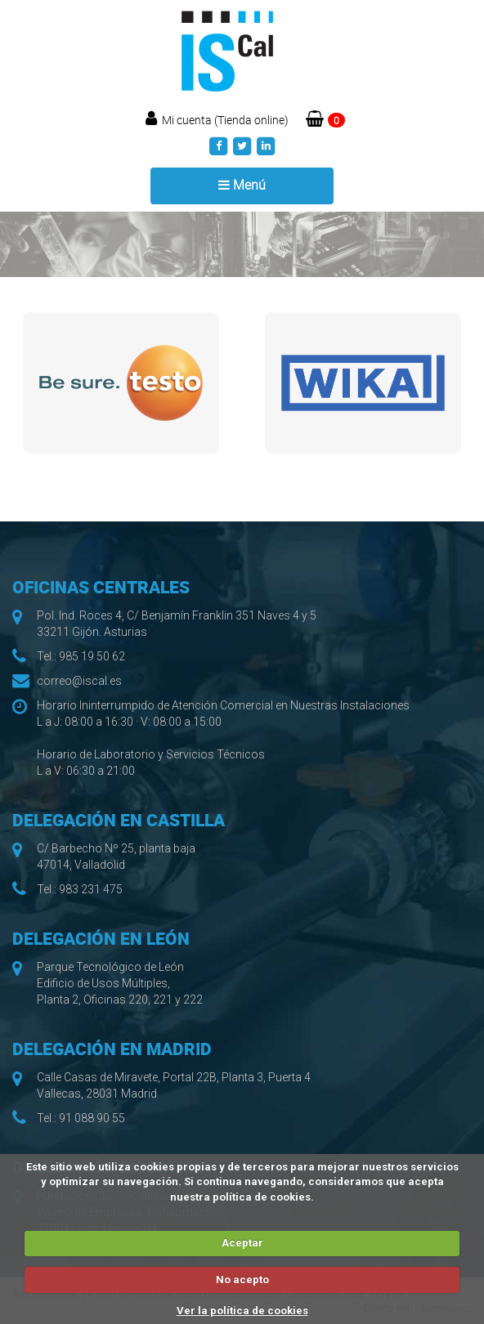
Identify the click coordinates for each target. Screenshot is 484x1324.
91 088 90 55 (92, 1118)
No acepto (242, 1279)
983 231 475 (91, 889)
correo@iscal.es (79, 680)
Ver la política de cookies (242, 1310)
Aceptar (242, 1243)
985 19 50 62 (92, 656)
